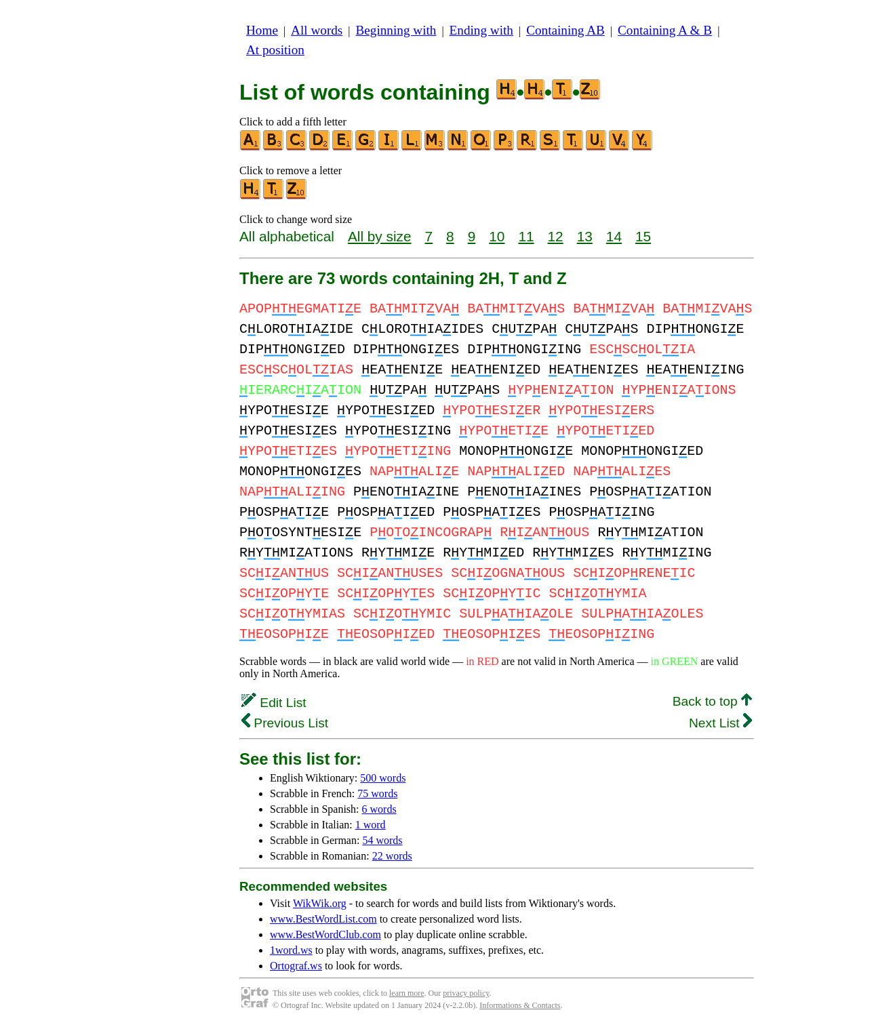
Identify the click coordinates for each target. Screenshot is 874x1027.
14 (614, 236)
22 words (392, 856)
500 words (382, 778)
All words (316, 30)
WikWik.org (319, 903)
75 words (377, 793)
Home (262, 30)
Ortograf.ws (296, 965)
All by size (380, 236)
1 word (370, 824)
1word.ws (291, 950)
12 (555, 236)
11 (526, 236)
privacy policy (466, 993)
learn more (406, 993)
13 (585, 236)
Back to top (712, 701)
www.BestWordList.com (323, 919)
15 (643, 236)
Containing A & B (665, 30)
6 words (379, 809)
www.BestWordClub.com (325, 934)
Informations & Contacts (519, 1005)
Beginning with (396, 30)
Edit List (273, 703)
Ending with (481, 30)
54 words (382, 840)
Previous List (284, 723)
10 (496, 236)
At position (275, 50)
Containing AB (565, 30)
